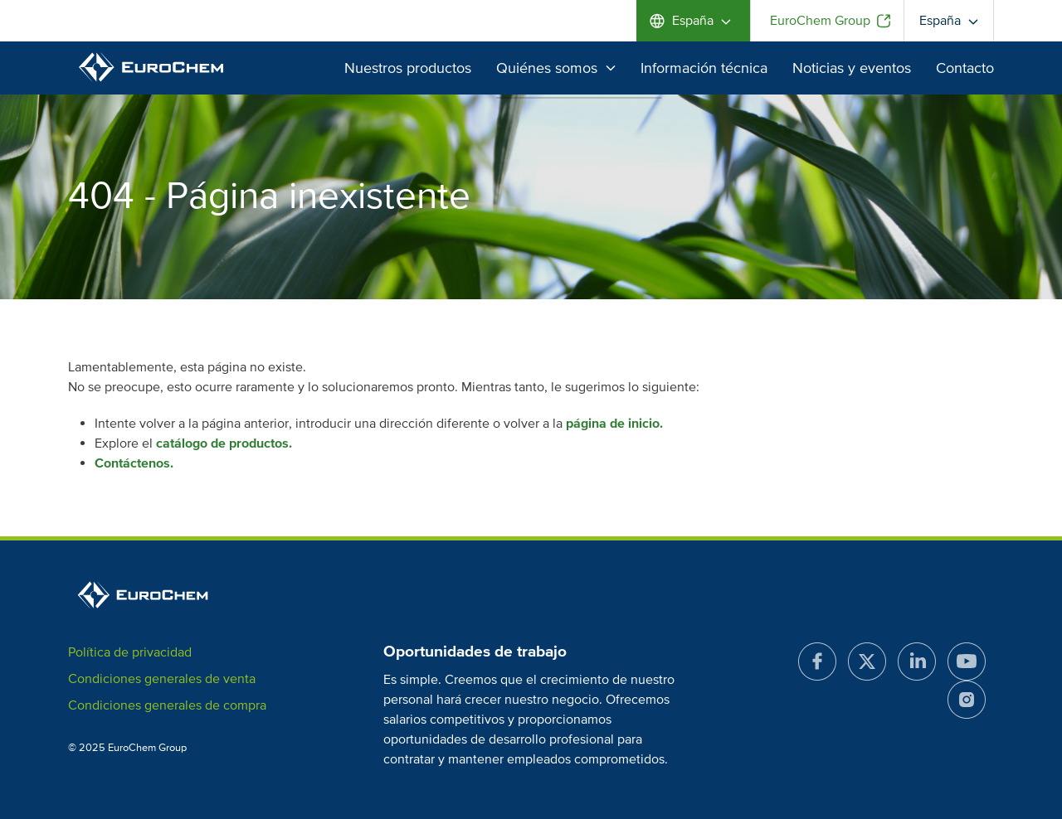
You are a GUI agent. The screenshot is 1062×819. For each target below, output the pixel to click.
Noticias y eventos (851, 68)
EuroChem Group (820, 20)
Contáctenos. (134, 463)
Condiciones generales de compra (167, 705)
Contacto (965, 68)
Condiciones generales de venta (162, 679)
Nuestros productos (407, 68)
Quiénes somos (556, 68)
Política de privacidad (130, 652)
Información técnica (704, 68)
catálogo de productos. (224, 443)
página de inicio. (614, 423)
